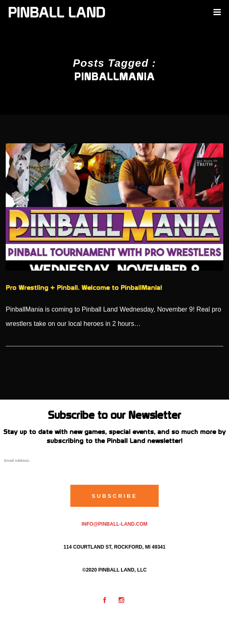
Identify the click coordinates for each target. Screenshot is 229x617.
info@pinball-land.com (114, 524)
